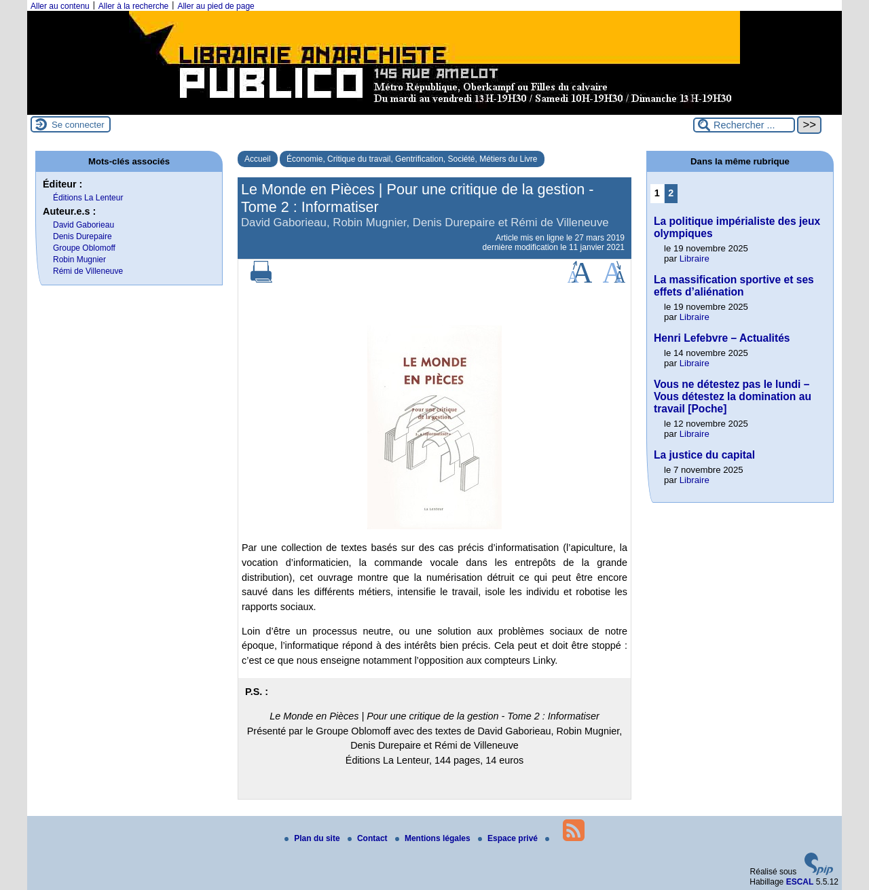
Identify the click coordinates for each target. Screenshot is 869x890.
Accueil (257, 159)
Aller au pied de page (215, 6)
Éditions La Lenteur (88, 197)
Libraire (694, 258)
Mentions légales (434, 838)
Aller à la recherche (133, 6)
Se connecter (78, 125)
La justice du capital (704, 455)
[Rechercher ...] (744, 125)
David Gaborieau (83, 225)
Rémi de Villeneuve (88, 271)
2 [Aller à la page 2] (670, 193)
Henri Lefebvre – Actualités (722, 338)
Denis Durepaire (82, 236)
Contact (369, 838)
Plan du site (313, 838)
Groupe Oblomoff (84, 248)
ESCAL (800, 882)
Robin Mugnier (79, 259)
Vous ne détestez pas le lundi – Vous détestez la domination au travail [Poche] (732, 396)
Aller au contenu (60, 6)
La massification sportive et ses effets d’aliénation (734, 286)
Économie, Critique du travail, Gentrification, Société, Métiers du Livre (412, 159)
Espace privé (509, 838)
